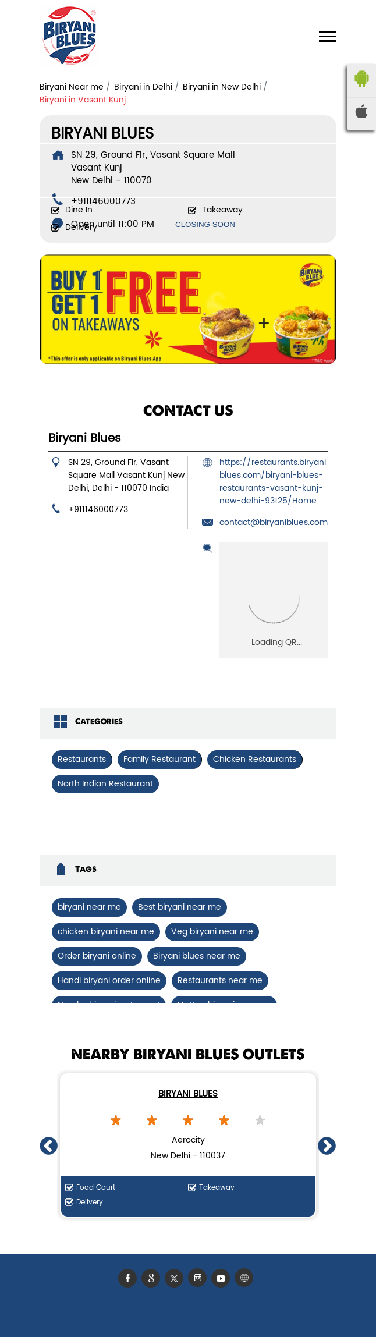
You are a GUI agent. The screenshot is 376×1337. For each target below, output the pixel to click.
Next (327, 1145)
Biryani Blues (188, 1094)
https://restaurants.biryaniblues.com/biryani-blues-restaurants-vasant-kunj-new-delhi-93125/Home (272, 482)
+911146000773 (98, 509)
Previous (49, 1145)
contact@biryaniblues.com (273, 522)
